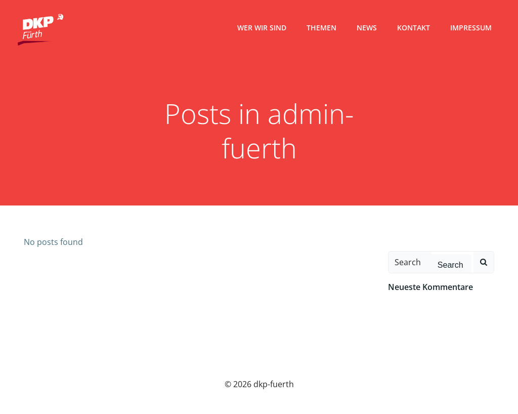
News (367, 27)
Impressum (471, 27)
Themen (321, 27)
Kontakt (413, 27)
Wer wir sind (261, 27)
